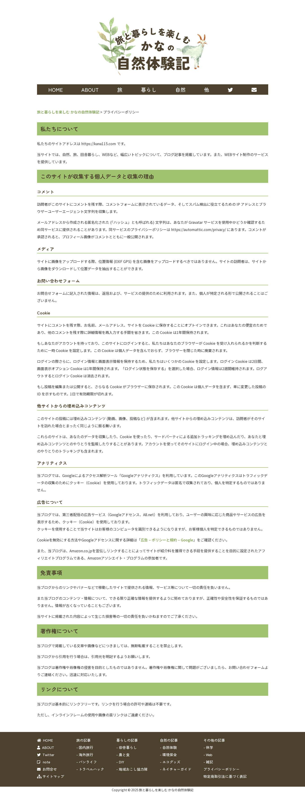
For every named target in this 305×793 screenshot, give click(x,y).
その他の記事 (214, 740)
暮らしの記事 (127, 740)
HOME (55, 89)
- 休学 (208, 747)
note (43, 762)
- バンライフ (86, 762)
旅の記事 (83, 740)
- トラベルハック (90, 769)
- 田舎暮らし (126, 747)
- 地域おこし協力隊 (132, 769)
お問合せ (47, 769)
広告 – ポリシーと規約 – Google (167, 540)
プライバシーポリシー (221, 769)
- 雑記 (208, 762)
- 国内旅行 (84, 747)
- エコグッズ (170, 762)
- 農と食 (123, 754)
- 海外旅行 (84, 754)
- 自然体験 (168, 747)
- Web (207, 754)
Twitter (45, 754)
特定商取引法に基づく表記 (225, 776)
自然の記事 (169, 740)
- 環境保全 (168, 754)
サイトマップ (50, 776)
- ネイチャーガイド (175, 769)
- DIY (120, 762)
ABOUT (90, 89)
